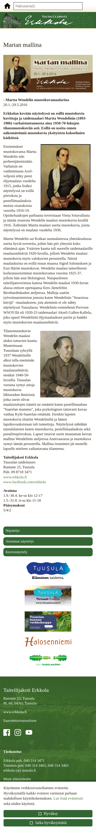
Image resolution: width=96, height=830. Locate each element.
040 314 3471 (34, 760)
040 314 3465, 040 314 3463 (47, 765)
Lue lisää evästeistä (68, 798)
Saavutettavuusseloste (19, 720)
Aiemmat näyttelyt (20, 541)
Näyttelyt (13, 531)
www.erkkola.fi (15, 477)
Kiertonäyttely (16, 552)
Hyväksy (48, 813)
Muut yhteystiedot (17, 779)
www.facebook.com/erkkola (24, 482)
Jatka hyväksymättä (47, 822)
